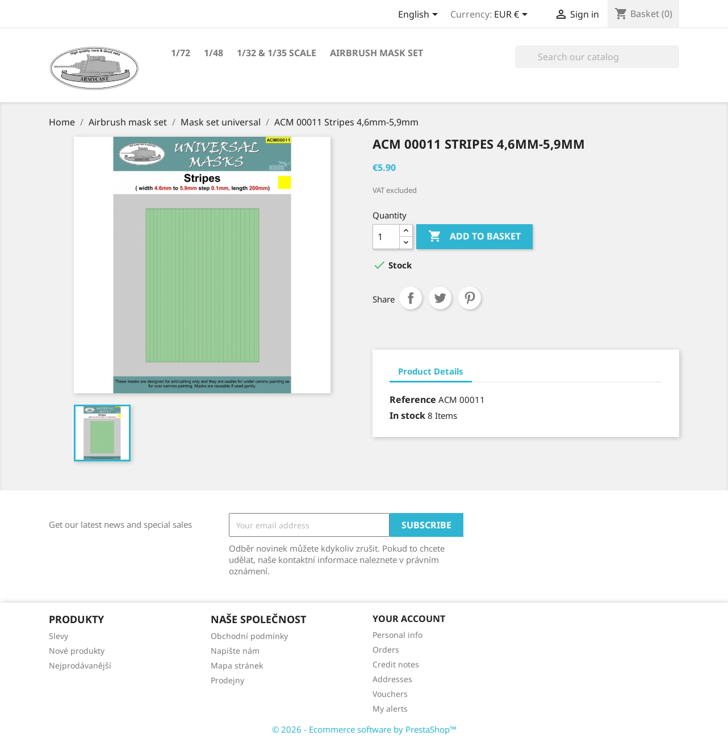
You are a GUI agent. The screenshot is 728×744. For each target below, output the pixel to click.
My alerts (390, 708)
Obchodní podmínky (249, 635)
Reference (413, 399)
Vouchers (390, 693)
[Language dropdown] (420, 15)
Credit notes (396, 664)
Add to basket (474, 236)
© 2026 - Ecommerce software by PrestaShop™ (364, 729)
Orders (386, 649)
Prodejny (227, 680)
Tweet (440, 298)
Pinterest (469, 298)
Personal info (397, 634)
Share (410, 298)
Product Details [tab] (430, 371)
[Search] (597, 56)
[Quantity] (386, 236)
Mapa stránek (237, 665)
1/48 (213, 53)
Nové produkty (76, 650)
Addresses (392, 679)
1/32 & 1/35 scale (276, 53)
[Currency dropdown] (513, 15)
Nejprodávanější (80, 665)
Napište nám (235, 650)
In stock (407, 415)
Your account (409, 618)
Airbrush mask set (376, 53)
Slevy (58, 635)
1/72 (180, 53)
